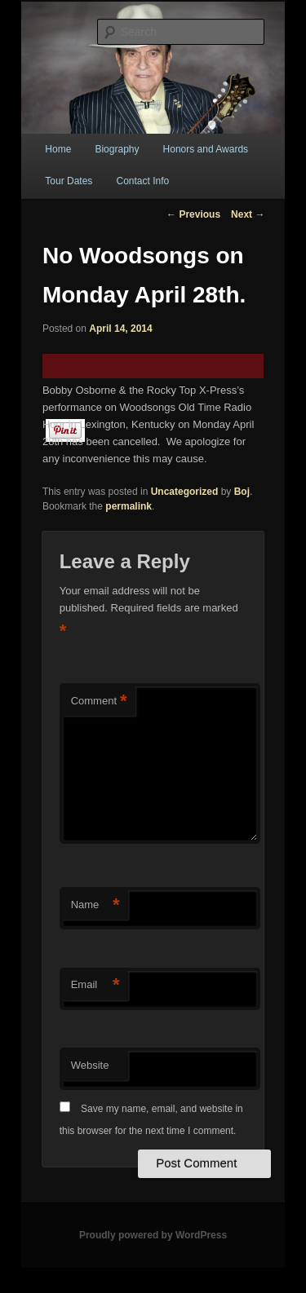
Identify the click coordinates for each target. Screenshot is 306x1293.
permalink (128, 506)
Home (58, 149)
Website (90, 1065)
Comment (99, 701)
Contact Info (142, 181)
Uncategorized (185, 491)
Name (95, 905)
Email (95, 985)
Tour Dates (68, 181)
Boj (242, 491)
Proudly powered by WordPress (153, 1235)
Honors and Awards (206, 149)
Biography (117, 149)
